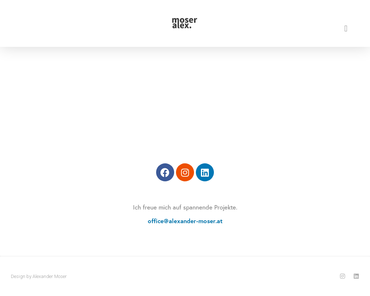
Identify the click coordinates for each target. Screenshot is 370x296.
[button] (346, 28)
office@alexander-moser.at (185, 221)
